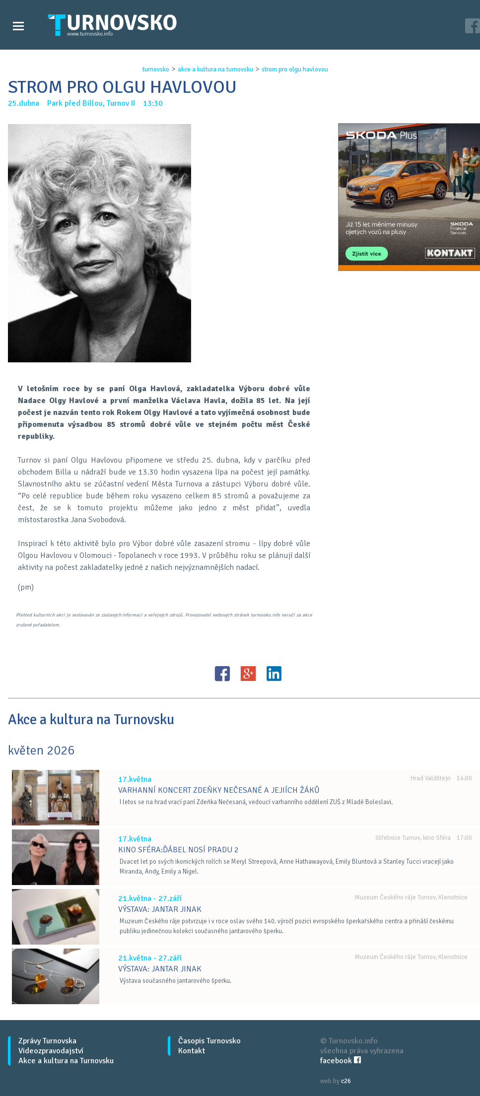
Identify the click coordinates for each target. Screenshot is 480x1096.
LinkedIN (274, 673)
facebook (340, 1061)
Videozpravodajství (50, 1051)
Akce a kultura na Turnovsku (66, 1061)
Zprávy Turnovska (47, 1041)
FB (222, 673)
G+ (248, 673)
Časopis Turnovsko (209, 1041)
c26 (346, 1081)
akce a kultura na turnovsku (215, 69)
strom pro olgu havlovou (295, 69)
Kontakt (191, 1051)
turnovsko (155, 69)
